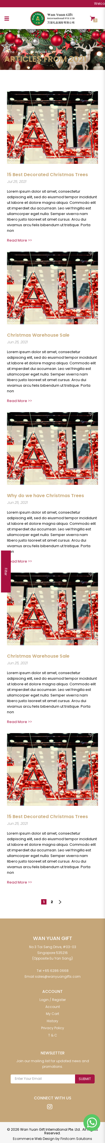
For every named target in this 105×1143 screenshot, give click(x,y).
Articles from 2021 (49, 51)
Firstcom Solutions (76, 1137)
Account (52, 1005)
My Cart (52, 1012)
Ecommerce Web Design (34, 1137)
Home (9, 51)
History (52, 1019)
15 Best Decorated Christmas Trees (47, 174)
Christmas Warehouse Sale (38, 335)
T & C (52, 1034)
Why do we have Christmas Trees (45, 495)
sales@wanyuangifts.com (58, 975)
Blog (25, 51)
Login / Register (52, 998)
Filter (6, 571)
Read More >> (19, 240)
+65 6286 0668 (55, 969)
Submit (85, 1077)
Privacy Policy (52, 1026)
